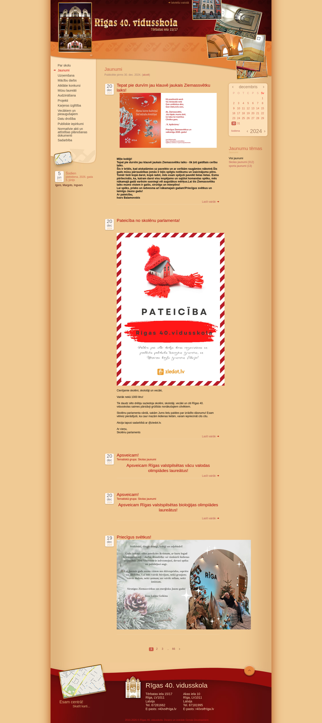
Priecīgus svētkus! (134, 537)
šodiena (235, 130)
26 (248, 118)
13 (252, 108)
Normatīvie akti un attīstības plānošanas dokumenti (72, 132)
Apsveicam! (128, 455)
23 (233, 118)
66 (173, 648)
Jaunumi (64, 70)
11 (243, 108)
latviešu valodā (180, 2)
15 (262, 108)
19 (248, 113)
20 (252, 113)
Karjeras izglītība (69, 105)
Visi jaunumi (236, 158)
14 (257, 108)
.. (168, 648)
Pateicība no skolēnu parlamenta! (148, 220)
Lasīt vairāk (211, 201)
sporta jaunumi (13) (240, 165)
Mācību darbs (67, 80)
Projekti (63, 100)
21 (257, 113)
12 (248, 108)
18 (243, 113)
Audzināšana (67, 95)
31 (238, 123)
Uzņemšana (66, 75)
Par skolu (64, 65)
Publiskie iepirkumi (71, 124)
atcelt (146, 74)
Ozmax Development (196, 720)
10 (238, 108)
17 (238, 113)
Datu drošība (67, 118)
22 (262, 113)
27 (252, 118)
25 (243, 118)
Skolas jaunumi (147, 459)
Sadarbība (65, 140)
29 (262, 118)
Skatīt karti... (81, 706)
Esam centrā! (71, 702)
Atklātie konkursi (69, 85)
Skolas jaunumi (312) (241, 162)
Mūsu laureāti (67, 90)
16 (233, 113)
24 (238, 118)
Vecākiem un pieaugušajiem (68, 112)
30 (233, 123)
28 (257, 118)
